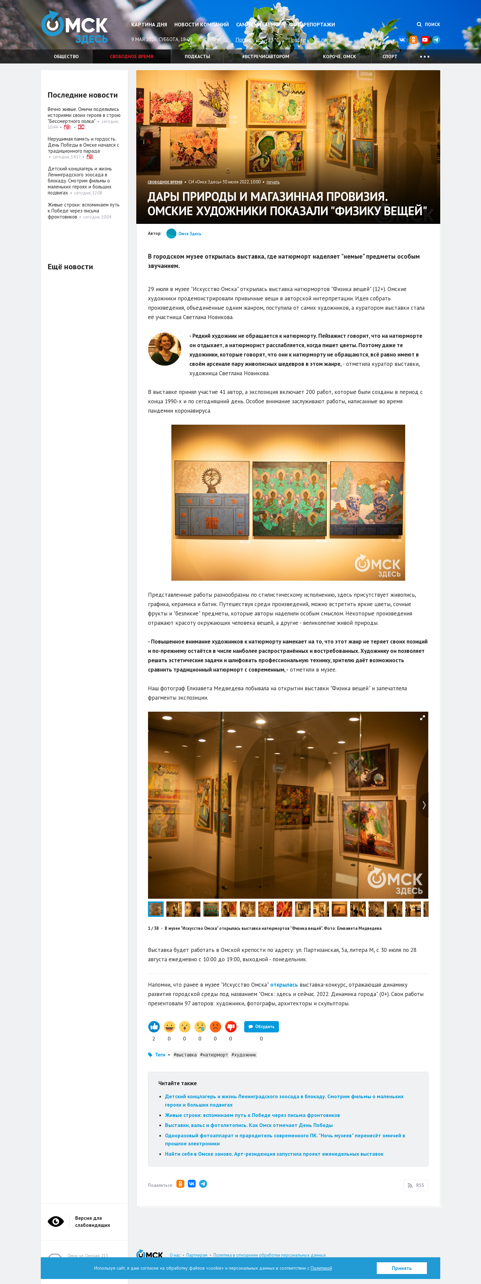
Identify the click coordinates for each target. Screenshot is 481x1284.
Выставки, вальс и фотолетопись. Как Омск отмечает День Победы (249, 1125)
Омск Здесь (74, 27)
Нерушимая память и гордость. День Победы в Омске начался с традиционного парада (83, 145)
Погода (244, 39)
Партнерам (196, 1255)
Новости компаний (201, 24)
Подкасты (197, 56)
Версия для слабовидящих (92, 1221)
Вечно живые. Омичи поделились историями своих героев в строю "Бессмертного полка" (84, 115)
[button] (422, 717)
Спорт (389, 56)
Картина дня (149, 24)
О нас (175, 1255)
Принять (402, 1268)
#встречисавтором (265, 56)
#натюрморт (214, 1054)
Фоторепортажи (312, 24)
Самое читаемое (258, 24)
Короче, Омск (339, 56)
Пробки (297, 39)
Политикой (321, 1268)
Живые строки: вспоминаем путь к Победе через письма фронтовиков (252, 1115)
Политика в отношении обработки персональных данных (269, 1255)
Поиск (428, 24)
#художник (243, 1054)
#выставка (185, 1054)
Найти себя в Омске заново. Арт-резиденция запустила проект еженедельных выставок (274, 1153)
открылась (284, 984)
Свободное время (131, 56)
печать (273, 182)
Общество (66, 56)
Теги (160, 1054)
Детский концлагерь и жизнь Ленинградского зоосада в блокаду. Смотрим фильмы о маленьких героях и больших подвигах (80, 180)
